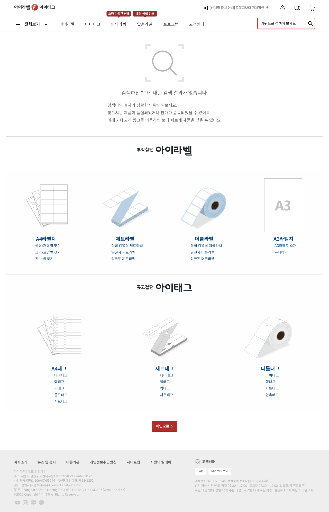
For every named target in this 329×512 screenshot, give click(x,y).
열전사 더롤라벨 (202, 252)
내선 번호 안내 (219, 471)
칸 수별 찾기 (44, 259)
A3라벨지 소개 (285, 245)
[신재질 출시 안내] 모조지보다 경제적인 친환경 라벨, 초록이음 (242, 8)
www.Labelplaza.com (67, 485)
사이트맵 (133, 462)
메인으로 (164, 426)
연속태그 (272, 395)
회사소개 (20, 462)
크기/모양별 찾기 (48, 252)
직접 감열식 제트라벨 (127, 245)
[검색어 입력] (286, 23)
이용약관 (72, 462)
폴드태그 (61, 395)
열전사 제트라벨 (123, 252)
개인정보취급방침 (103, 462)
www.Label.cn (114, 490)
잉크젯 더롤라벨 (202, 259)
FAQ (200, 471)
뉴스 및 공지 (47, 462)
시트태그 (61, 401)
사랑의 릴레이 (160, 462)
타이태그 (61, 375)
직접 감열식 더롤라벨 (206, 245)
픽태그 (59, 388)
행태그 (59, 381)
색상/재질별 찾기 (48, 245)
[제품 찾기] (310, 23)
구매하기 (281, 252)
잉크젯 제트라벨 (123, 259)
